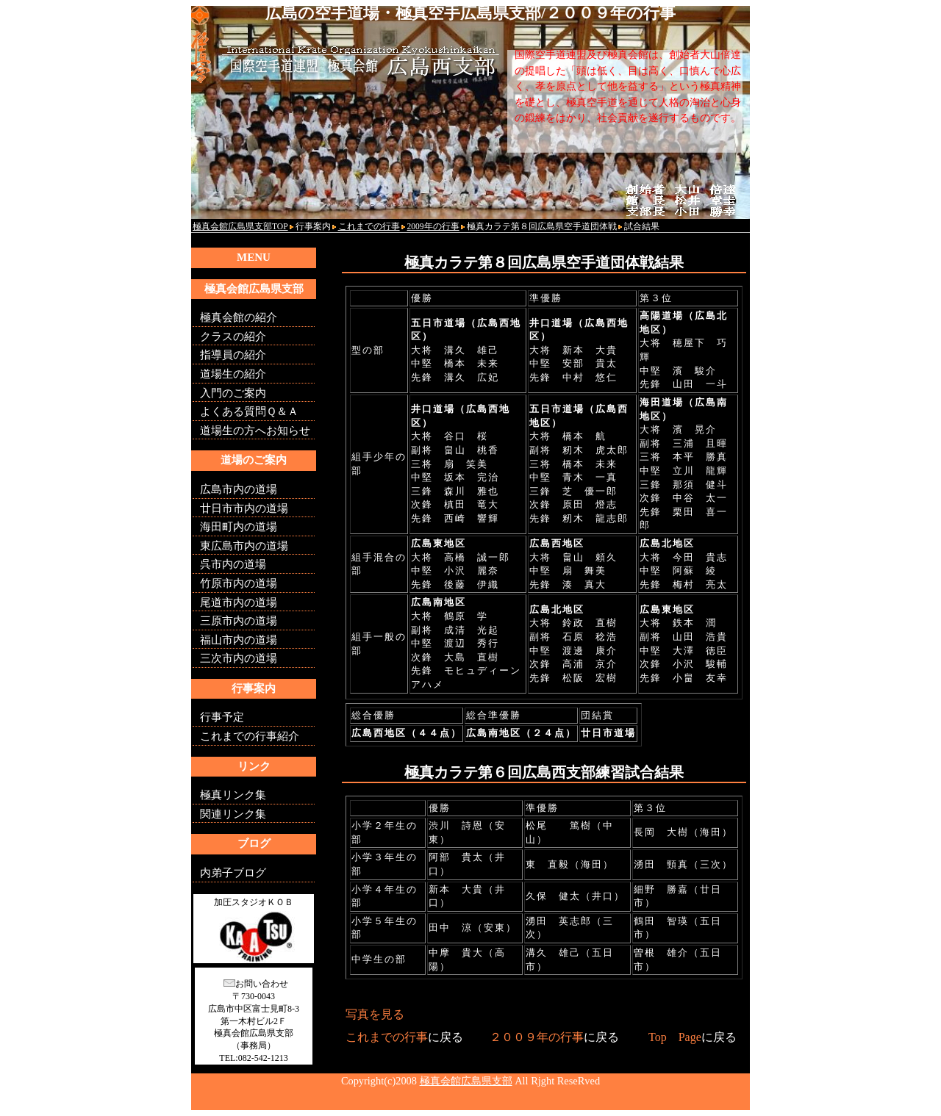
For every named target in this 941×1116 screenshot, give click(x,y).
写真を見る (375, 1014)
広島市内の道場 (238, 489)
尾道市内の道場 (238, 602)
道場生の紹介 (233, 374)
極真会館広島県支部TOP (240, 226)
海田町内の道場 (238, 527)
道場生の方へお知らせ (255, 430)
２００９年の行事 (537, 1037)
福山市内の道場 (238, 640)
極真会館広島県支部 (466, 1081)
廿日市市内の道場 (244, 508)
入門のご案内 (233, 393)
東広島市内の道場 (244, 546)
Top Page (674, 1037)
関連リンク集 (233, 814)
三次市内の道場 (238, 658)
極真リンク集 (233, 795)
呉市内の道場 (233, 564)
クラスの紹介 (233, 336)
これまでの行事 (369, 226)
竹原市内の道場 (238, 583)
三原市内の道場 (238, 621)
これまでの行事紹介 (249, 736)
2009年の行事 (433, 226)
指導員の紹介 (233, 355)
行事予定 (222, 717)
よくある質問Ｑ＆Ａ (249, 411)
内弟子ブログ (233, 873)
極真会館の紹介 (238, 317)
